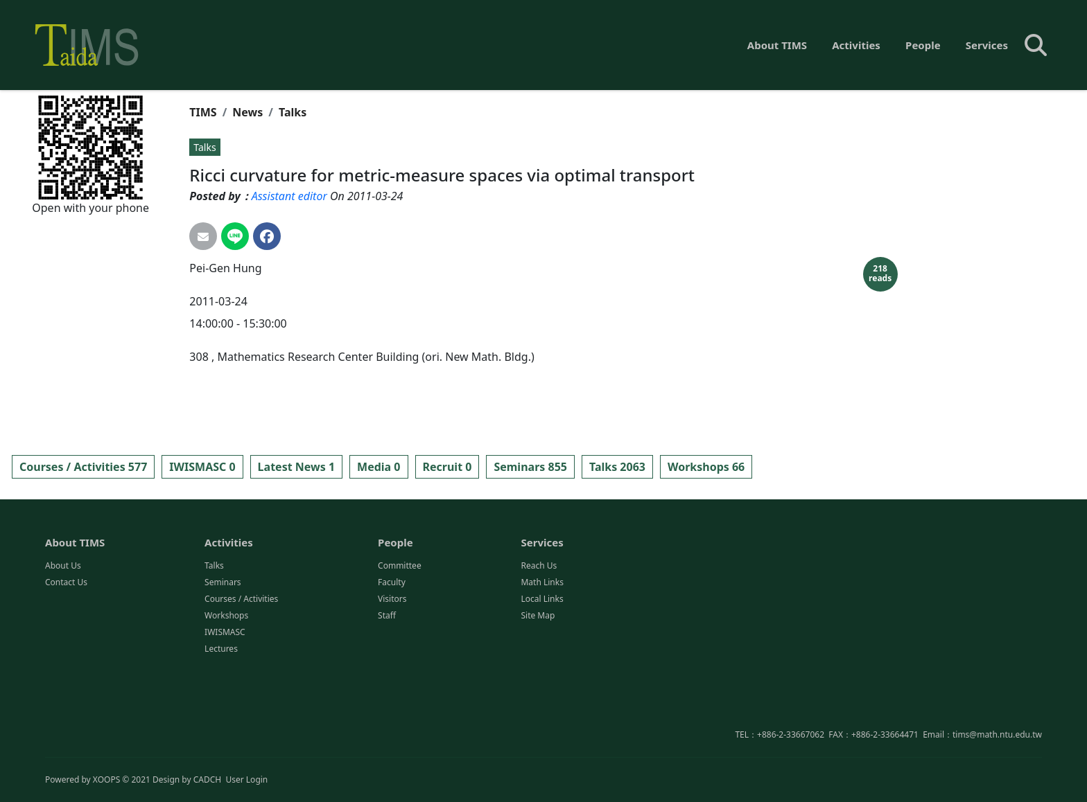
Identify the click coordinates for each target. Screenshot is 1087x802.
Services (987, 45)
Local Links (542, 655)
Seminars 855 (530, 466)
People (923, 45)
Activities (856, 45)
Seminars (223, 638)
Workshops (226, 671)
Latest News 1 (296, 466)
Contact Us (66, 638)
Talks (292, 112)
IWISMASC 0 (202, 466)
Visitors (392, 655)
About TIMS (777, 45)
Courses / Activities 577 (83, 466)
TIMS (202, 112)
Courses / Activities (241, 655)
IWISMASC (225, 688)
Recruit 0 (447, 466)
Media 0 (378, 466)
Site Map (538, 671)
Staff (387, 671)
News (247, 112)
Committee (399, 621)
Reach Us (539, 621)
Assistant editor (289, 196)
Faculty (392, 638)
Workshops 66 (706, 466)
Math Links (542, 638)
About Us (63, 621)
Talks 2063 (617, 466)
